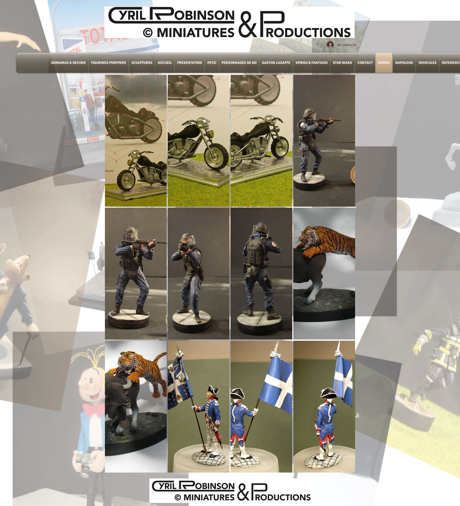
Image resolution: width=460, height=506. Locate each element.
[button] (136, 141)
